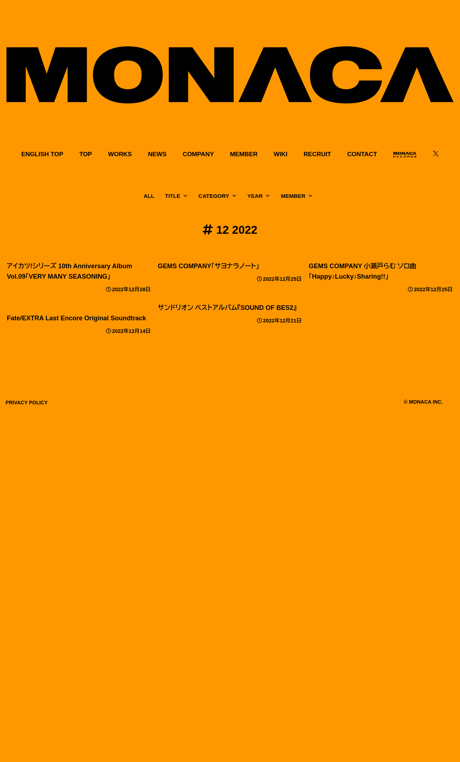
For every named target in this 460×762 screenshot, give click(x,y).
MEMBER (297, 196)
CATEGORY (217, 196)
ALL (149, 196)
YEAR (258, 196)
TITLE (176, 196)
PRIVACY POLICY (27, 402)
